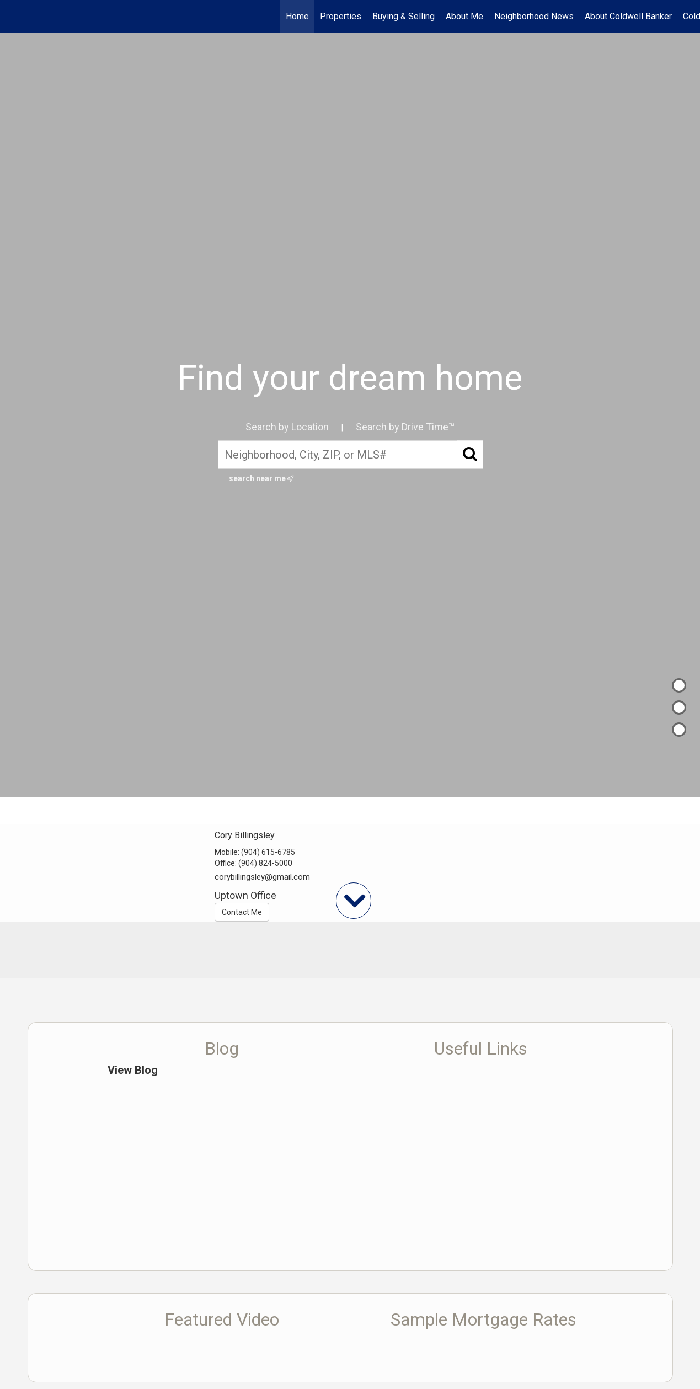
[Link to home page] (14, 16)
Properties (340, 16)
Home (297, 16)
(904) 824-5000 (265, 863)
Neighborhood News (534, 16)
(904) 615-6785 (268, 852)
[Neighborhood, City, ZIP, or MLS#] (350, 455)
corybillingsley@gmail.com (262, 877)
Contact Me (242, 912)
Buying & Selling (403, 16)
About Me (464, 16)
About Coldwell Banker (628, 16)
